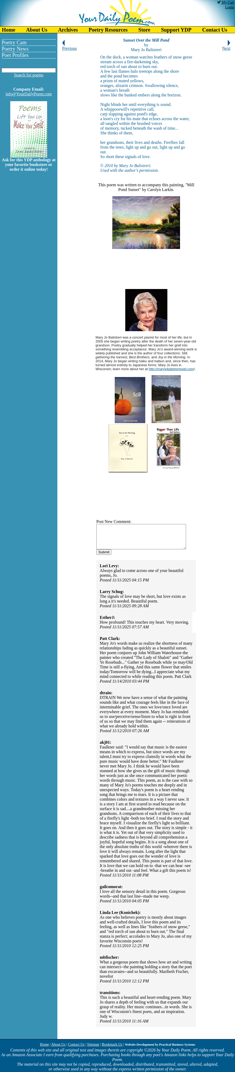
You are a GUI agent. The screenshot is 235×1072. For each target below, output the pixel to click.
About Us (36, 30)
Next (226, 46)
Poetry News (15, 49)
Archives (68, 30)
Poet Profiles (15, 55)
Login (229, 7)
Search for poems (28, 75)
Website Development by (160, 1044)
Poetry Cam (14, 42)
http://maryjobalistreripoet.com (170, 369)
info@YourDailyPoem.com (29, 94)
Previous (69, 46)
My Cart (225, 2)
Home (8, 30)
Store (144, 30)
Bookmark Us (112, 1044)
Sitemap (93, 1044)
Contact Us (76, 1044)
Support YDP (176, 30)
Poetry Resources (108, 30)
